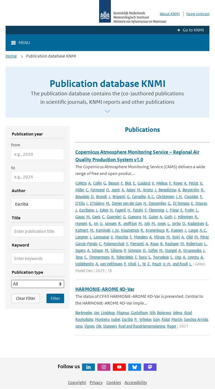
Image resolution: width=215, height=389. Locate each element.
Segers (80, 250)
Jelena (177, 312)
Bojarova (164, 312)
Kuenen (177, 230)
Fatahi (138, 210)
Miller (79, 189)
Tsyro (143, 257)
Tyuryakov (161, 257)
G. (105, 183)
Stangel (171, 250)
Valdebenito (84, 263)
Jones (161, 223)
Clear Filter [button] (25, 298)
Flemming (156, 210)
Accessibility (136, 382)
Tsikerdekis (124, 257)
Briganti (119, 196)
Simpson (134, 250)
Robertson (194, 243)
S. (149, 257)
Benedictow (167, 189)
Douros (201, 203)
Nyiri (176, 237)
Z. (148, 263)
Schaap (97, 250)
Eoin (156, 319)
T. (136, 257)
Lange (193, 230)
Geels (96, 216)
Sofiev (152, 250)
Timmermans (99, 257)
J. (156, 189)
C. (87, 189)
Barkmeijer (83, 312)
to (13, 167)
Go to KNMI (193, 30)
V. (153, 183)
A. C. (151, 196)
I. (87, 203)
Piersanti (137, 243)
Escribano (86, 210)
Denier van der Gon (127, 203)
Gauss (80, 216)
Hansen (81, 223)
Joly (147, 223)
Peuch (156, 263)
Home (11, 56)
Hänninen (185, 216)
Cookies (113, 382)
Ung (178, 257)
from (15, 145)
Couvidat (191, 196)
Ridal (166, 319)
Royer (177, 183)
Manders (141, 237)
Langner (81, 237)
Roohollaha (84, 319)
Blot (128, 183)
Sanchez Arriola (196, 319)
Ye (144, 263)
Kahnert (81, 230)
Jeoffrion (130, 223)
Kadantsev (196, 223)
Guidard (143, 183)
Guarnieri (114, 216)
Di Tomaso (181, 203)
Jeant (115, 189)
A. (89, 183)
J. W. (115, 230)
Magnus (122, 312)
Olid (189, 237)
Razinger (172, 243)
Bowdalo (82, 196)
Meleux (161, 183)
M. (139, 189)
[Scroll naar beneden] (107, 112)
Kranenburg (155, 230)
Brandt (101, 196)
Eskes (104, 210)
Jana (79, 326)
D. (92, 196)
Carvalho (139, 196)
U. (101, 223)
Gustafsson (139, 312)
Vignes (89, 326)
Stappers (110, 326)
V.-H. (167, 263)
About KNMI (170, 13)
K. (90, 223)
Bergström (191, 189)
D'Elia (80, 203)
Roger (171, 326)
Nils (152, 312)
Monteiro (102, 319)
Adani (130, 189)
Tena (79, 257)
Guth (168, 216)
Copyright (77, 382)
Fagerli (120, 210)
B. (161, 243)
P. (125, 250)
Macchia (121, 237)
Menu (24, 42)
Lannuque (101, 237)
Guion (153, 216)
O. (108, 189)
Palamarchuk (114, 243)
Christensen (165, 196)
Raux (154, 243)
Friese (174, 210)
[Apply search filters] (55, 298)
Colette (81, 183)
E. (134, 183)
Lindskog (108, 312)
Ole (98, 326)
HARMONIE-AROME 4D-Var (104, 289)
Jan (96, 312)
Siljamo (116, 250)
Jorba (176, 223)
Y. (145, 210)
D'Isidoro (97, 203)
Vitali (132, 263)
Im (96, 223)
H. (145, 203)
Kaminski (103, 230)
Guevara (134, 216)
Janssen (110, 223)
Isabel (115, 319)
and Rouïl (180, 263)
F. (122, 183)
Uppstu (193, 257)
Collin (97, 183)
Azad (188, 312)
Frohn (189, 210)
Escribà (127, 319)
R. (202, 189)
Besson (113, 183)
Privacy (96, 382)
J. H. (179, 196)
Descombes (157, 203)
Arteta (148, 189)
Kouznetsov (130, 230)
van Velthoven (111, 263)
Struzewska (192, 250)
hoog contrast (197, 13)
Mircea (159, 237)
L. (197, 210)
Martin (176, 319)
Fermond (97, 189)
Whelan (145, 319)
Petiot (193, 183)
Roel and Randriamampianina (141, 326)
